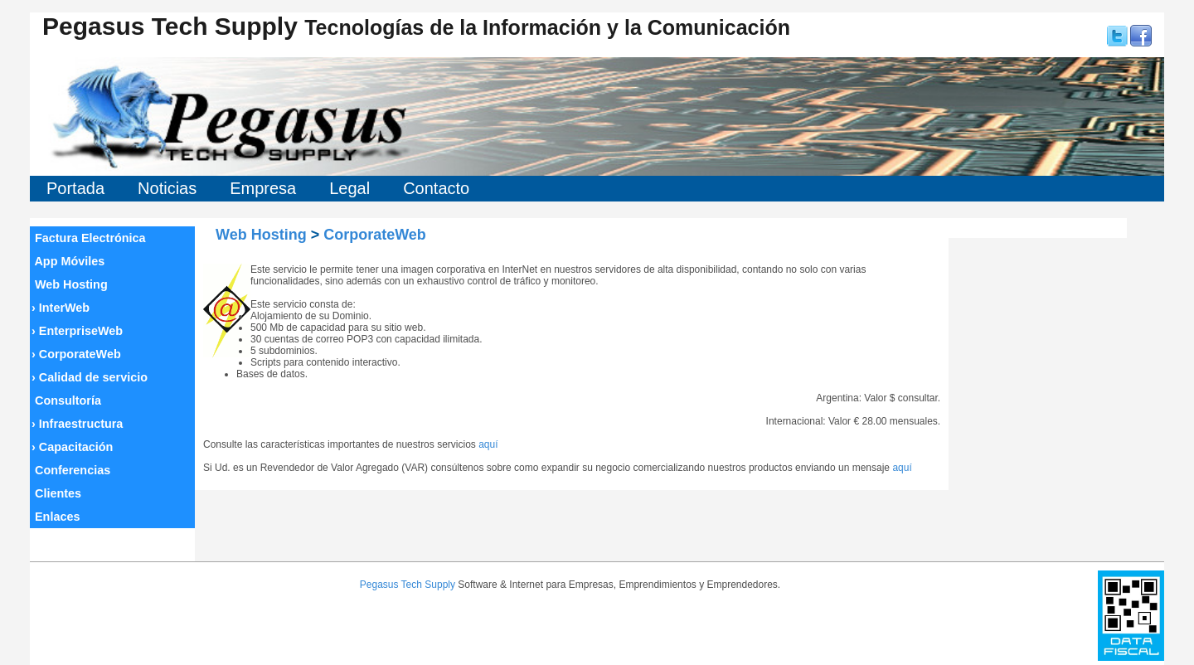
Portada (75, 188)
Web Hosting (70, 284)
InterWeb (61, 307)
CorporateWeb (76, 354)
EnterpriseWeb (77, 330)
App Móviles (68, 261)
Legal (349, 188)
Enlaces (56, 516)
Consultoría (66, 400)
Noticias (167, 188)
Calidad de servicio (90, 377)
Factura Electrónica (89, 238)
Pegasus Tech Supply (407, 584)
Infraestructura (77, 423)
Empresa (263, 188)
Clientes (56, 493)
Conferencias (71, 470)
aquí (488, 444)
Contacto (436, 188)
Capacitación (72, 447)
